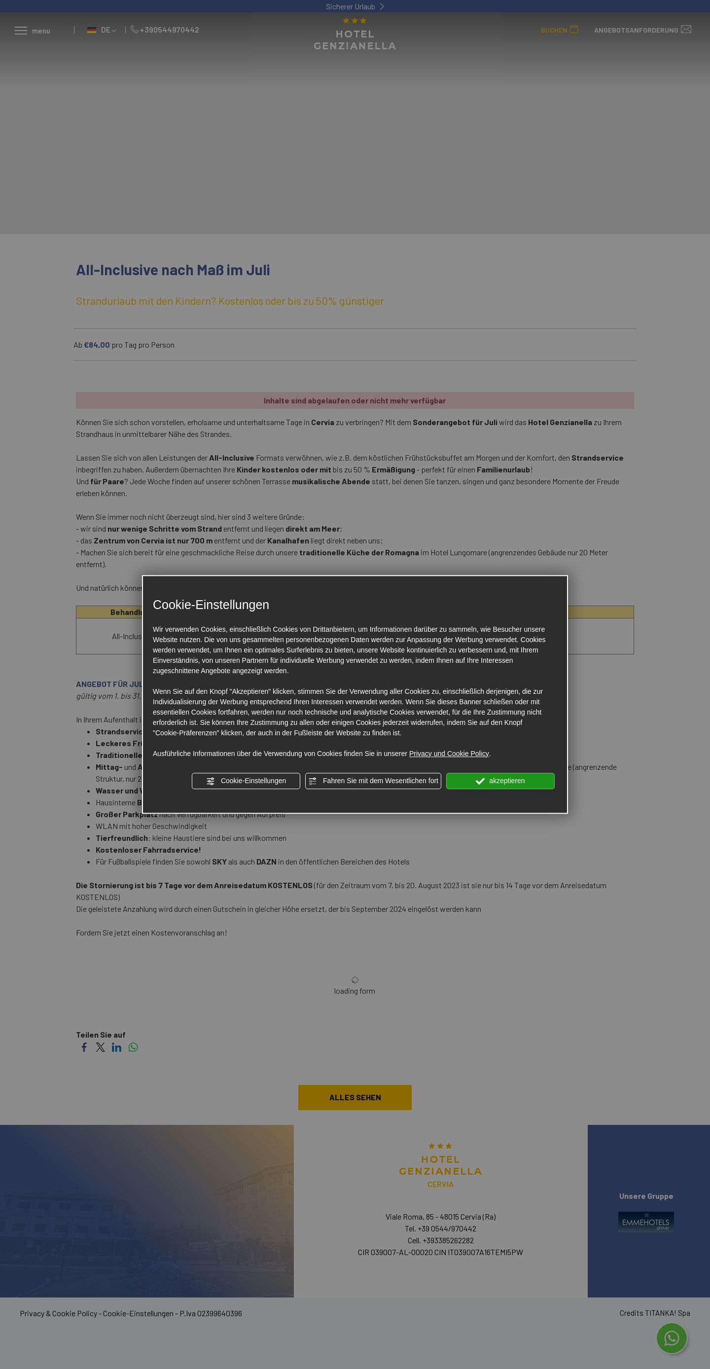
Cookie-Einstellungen (246, 781)
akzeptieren (500, 781)
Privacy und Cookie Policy (449, 753)
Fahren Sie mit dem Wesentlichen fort (373, 781)
